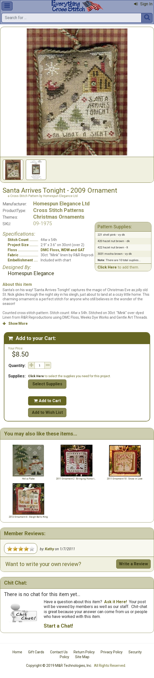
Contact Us (59, 652)
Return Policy (84, 652)
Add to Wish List (47, 412)
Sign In (143, 4)
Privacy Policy (112, 652)
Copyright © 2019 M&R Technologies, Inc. (59, 665)
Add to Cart (47, 400)
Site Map (82, 657)
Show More (15, 323)
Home (17, 652)
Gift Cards (36, 652)
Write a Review (133, 563)
